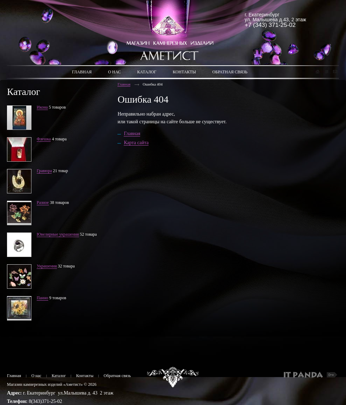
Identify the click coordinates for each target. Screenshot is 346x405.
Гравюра (44, 170)
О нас (36, 375)
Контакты (85, 375)
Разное (43, 202)
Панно (42, 297)
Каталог (59, 375)
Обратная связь (117, 375)
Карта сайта (136, 142)
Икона (42, 107)
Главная (123, 84)
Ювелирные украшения (58, 234)
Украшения (47, 266)
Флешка (44, 139)
